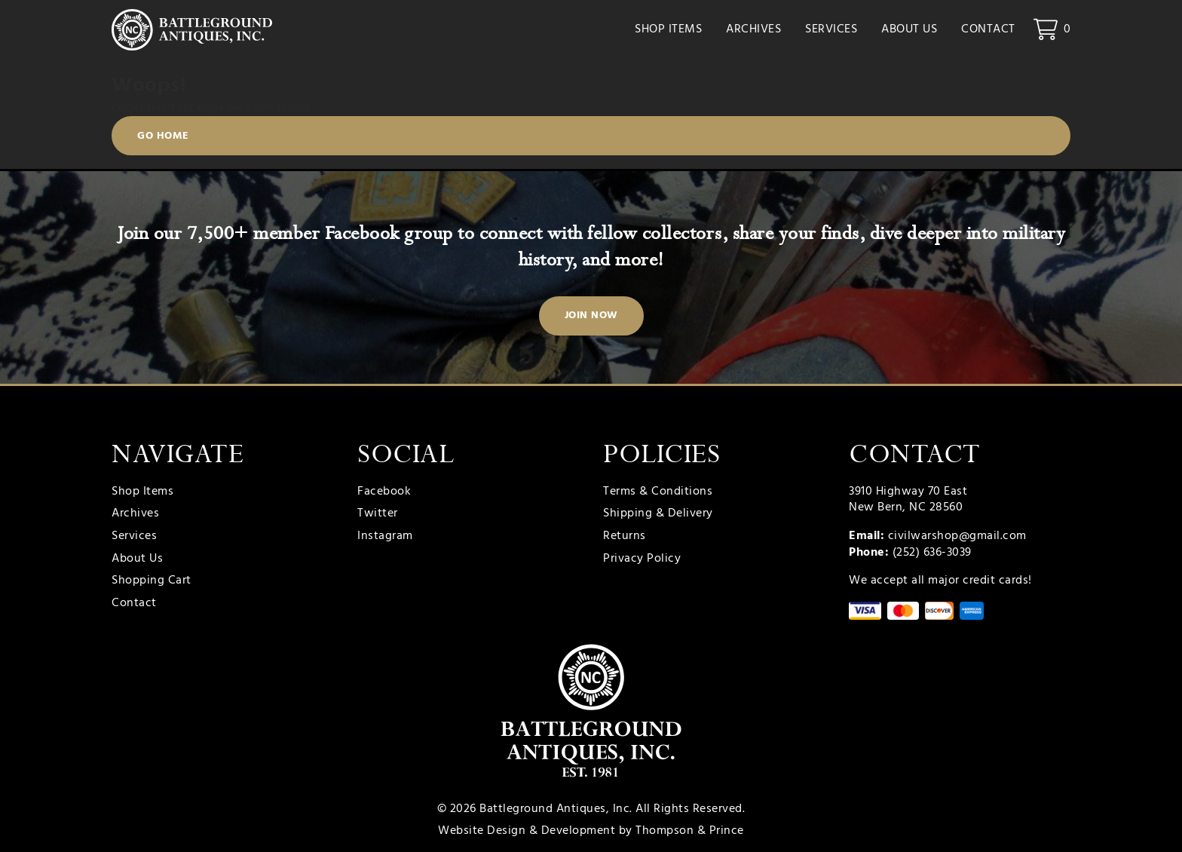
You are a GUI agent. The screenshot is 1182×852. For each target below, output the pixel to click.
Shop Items (668, 30)
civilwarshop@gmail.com (957, 536)
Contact (988, 30)
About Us (909, 30)
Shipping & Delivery (658, 514)
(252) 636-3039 (932, 552)
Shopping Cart (151, 581)
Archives (753, 30)
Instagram (385, 537)
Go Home (163, 137)
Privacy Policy (642, 559)
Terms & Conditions (657, 492)
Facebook (384, 492)
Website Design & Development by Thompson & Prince (591, 831)
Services (831, 30)
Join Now (591, 315)
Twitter (377, 514)
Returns (624, 537)
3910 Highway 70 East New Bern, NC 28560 (908, 500)
